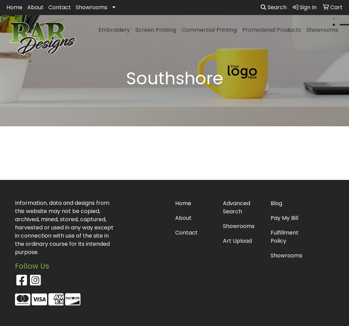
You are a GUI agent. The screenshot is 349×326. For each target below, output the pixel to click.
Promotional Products (271, 30)
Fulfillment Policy (285, 237)
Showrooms (91, 7)
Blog (276, 203)
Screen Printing (155, 30)
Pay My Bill (284, 218)
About (35, 7)
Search (274, 7)
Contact (59, 7)
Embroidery (114, 30)
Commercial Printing (209, 30)
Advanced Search (236, 207)
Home (14, 7)
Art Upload (237, 241)
